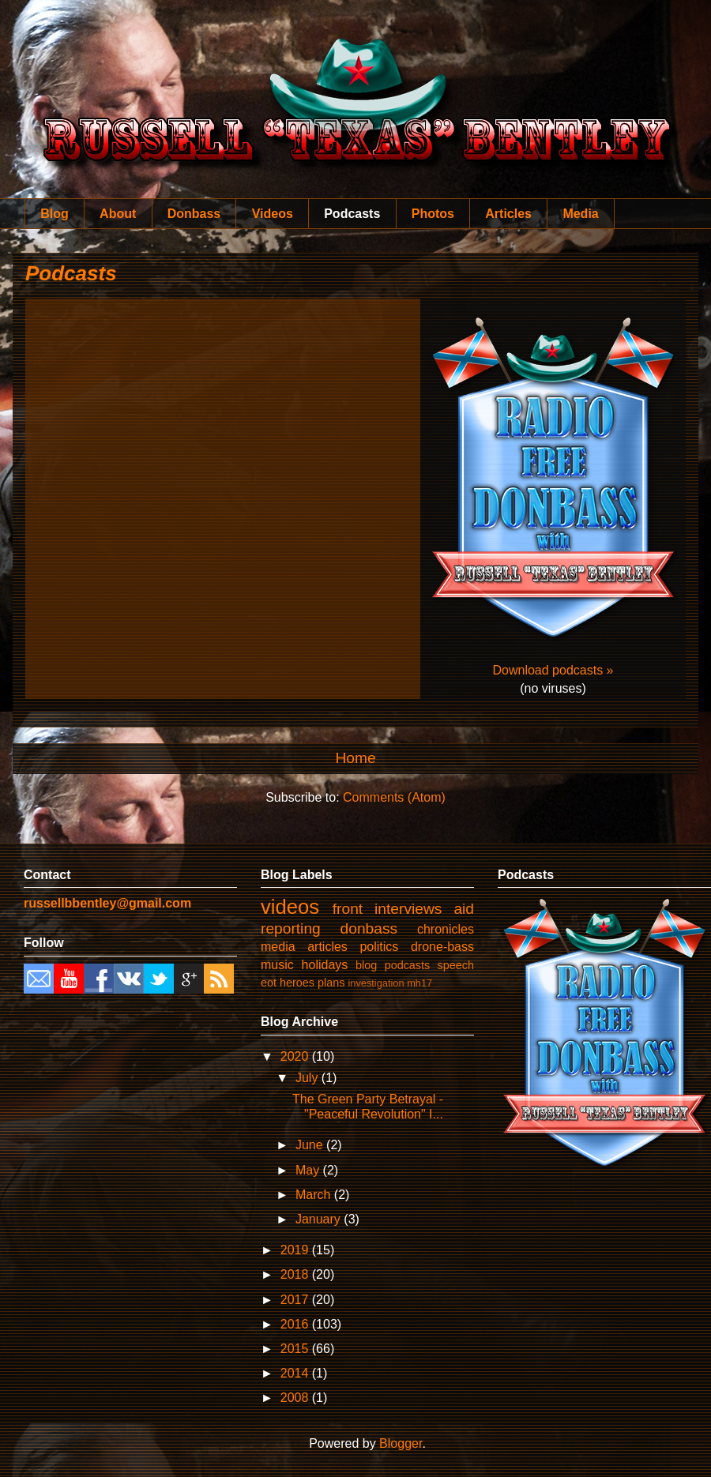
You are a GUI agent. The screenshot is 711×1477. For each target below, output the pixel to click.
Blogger (400, 1443)
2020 (296, 1056)
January (319, 1219)
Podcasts (352, 213)
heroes (297, 982)
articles (327, 946)
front (348, 908)
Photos (433, 213)
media (278, 946)
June (310, 1145)
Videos (272, 213)
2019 (296, 1250)
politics (378, 946)
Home (355, 758)
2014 (296, 1373)
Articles (508, 213)
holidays (325, 965)
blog (366, 965)
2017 (296, 1299)
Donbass (194, 213)
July (308, 1077)
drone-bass (442, 946)
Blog (54, 213)
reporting (291, 928)
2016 (296, 1324)
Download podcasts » (553, 670)
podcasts (408, 965)
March (314, 1194)
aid (463, 908)
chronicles (445, 929)
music (277, 965)
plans (331, 982)
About (118, 213)
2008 (296, 1397)
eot (268, 982)
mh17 (419, 983)
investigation (376, 983)
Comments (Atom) (394, 797)
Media (580, 213)
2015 (296, 1348)
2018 (296, 1274)
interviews (408, 908)
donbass (369, 928)
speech (456, 965)
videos (290, 907)
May (309, 1170)
